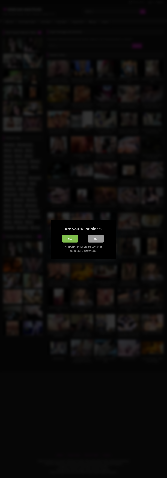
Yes (70, 238)
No (95, 238)
